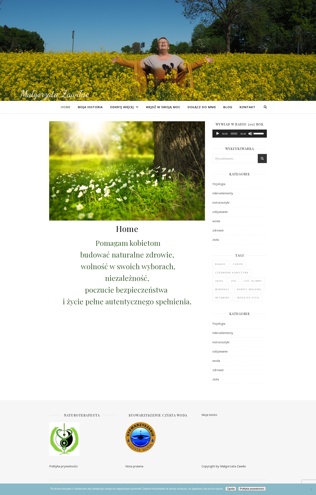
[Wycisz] (250, 134)
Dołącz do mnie (202, 107)
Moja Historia (90, 107)
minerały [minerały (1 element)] (222, 289)
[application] (239, 134)
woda (216, 221)
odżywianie (220, 212)
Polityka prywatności (63, 466)
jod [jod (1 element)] (233, 280)
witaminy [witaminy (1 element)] (222, 297)
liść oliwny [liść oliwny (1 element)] (253, 280)
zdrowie (218, 230)
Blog (227, 107)
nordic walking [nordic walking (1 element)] (249, 289)
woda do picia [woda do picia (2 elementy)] (248, 297)
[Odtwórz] (218, 134)
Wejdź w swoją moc (163, 107)
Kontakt (247, 107)
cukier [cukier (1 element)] (238, 264)
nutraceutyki (220, 202)
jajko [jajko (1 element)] (219, 280)
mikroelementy (222, 193)
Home (66, 107)
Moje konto (209, 415)
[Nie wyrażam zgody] (311, 489)
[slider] (234, 134)
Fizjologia (218, 184)
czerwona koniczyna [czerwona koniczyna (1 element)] (231, 272)
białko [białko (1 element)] (220, 264)
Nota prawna (134, 466)
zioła (215, 240)
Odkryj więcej (122, 107)
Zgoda (231, 488)
